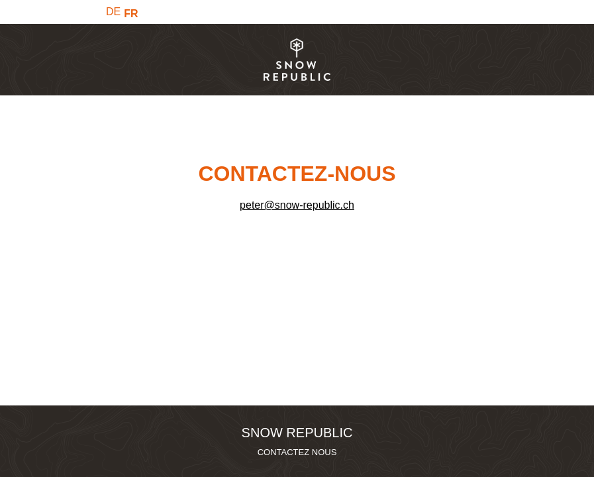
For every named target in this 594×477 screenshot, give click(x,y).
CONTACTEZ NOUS (297, 452)
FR (131, 13)
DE (113, 11)
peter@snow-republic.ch (297, 205)
